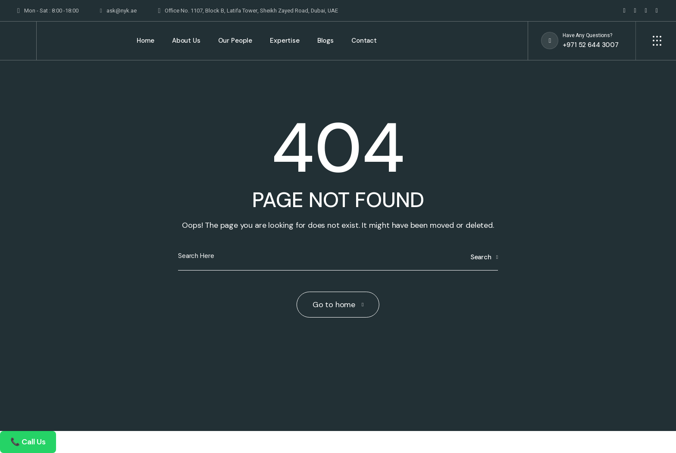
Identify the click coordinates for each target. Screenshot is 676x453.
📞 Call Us (28, 442)
